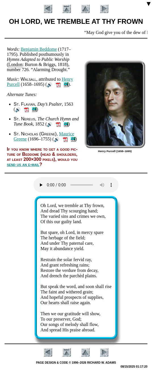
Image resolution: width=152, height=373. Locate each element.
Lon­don (15, 64)
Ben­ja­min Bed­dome (39, 49)
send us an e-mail (23, 164)
